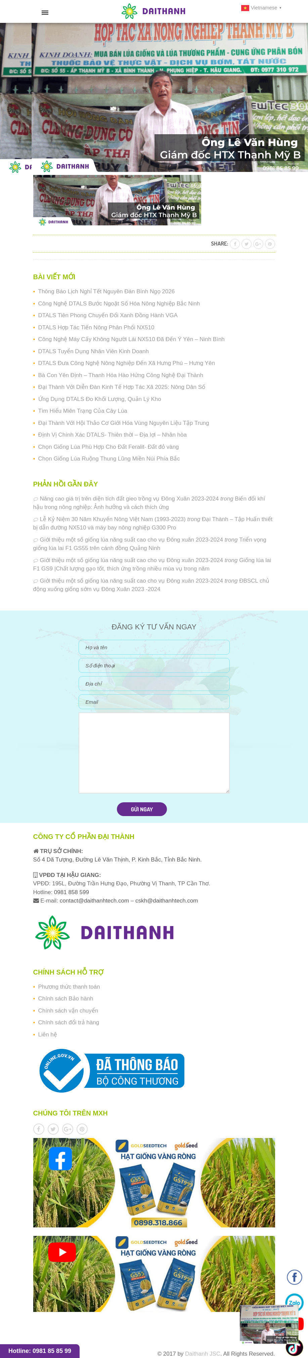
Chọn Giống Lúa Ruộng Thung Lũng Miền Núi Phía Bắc (109, 458)
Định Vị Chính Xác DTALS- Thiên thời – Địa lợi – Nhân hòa (112, 435)
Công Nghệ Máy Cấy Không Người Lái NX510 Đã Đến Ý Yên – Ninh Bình (131, 339)
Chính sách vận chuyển (68, 1010)
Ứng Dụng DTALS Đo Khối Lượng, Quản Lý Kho (99, 399)
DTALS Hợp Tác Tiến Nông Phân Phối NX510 (96, 327)
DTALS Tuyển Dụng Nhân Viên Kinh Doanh (93, 351)
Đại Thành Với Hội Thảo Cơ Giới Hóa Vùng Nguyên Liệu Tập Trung (123, 423)
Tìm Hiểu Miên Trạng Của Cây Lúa (82, 411)
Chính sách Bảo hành (65, 998)
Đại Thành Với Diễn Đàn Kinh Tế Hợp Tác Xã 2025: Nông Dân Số (122, 387)
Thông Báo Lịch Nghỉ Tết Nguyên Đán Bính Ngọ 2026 (106, 291)
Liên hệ (47, 1034)
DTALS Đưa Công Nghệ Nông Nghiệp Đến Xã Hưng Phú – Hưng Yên (126, 363)
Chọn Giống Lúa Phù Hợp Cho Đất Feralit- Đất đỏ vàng (108, 447)
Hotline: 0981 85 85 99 (39, 1351)
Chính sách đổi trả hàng (68, 1022)
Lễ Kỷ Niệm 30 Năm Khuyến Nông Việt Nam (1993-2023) (113, 519)
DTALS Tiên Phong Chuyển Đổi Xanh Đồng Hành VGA (108, 315)
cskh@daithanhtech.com (166, 900)
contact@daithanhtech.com (95, 900)
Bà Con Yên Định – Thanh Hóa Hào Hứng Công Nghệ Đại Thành (120, 375)
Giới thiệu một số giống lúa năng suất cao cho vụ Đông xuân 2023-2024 (131, 540)
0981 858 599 (70, 892)
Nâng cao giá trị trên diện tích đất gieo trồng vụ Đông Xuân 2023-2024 (129, 499)
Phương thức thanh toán (69, 987)
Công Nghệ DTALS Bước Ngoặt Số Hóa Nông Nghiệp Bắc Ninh (119, 303)
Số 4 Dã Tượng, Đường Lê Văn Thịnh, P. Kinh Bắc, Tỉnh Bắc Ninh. (117, 859)
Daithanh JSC (202, 1354)
